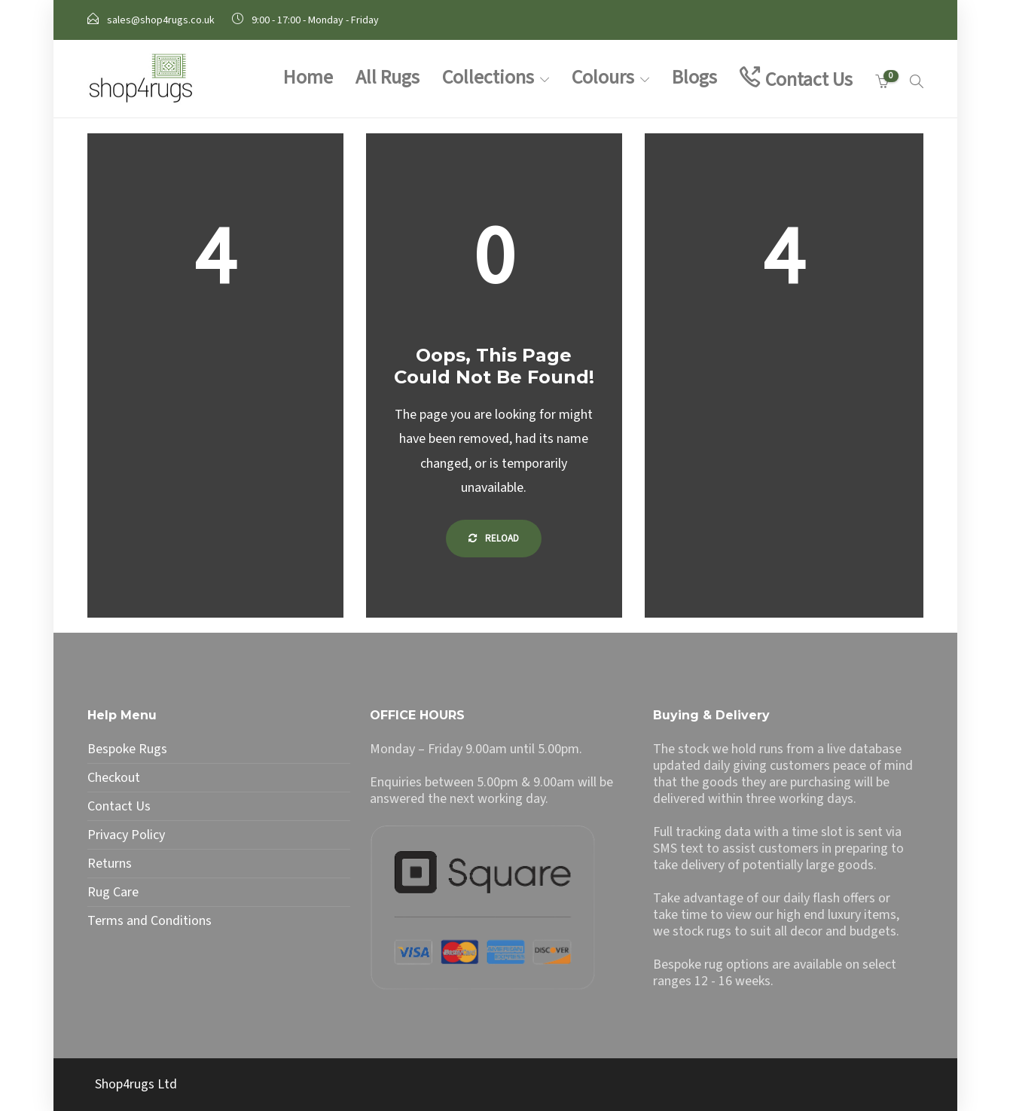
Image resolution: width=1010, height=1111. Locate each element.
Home (308, 77)
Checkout (113, 778)
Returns (109, 864)
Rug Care (113, 892)
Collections (488, 77)
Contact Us (809, 79)
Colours (603, 77)
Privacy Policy (126, 835)
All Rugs (387, 77)
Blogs (694, 77)
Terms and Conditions (149, 921)
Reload (493, 538)
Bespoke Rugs (127, 749)
